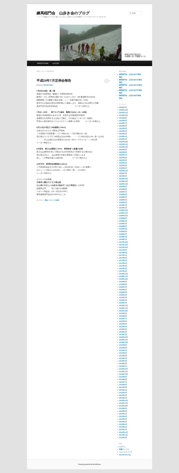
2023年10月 (123, 115)
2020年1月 (123, 176)
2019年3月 (123, 202)
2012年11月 (123, 403)
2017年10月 (123, 247)
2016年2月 (123, 300)
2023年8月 (123, 121)
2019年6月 (123, 194)
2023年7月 (123, 123)
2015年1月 (123, 334)
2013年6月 (123, 385)
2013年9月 (123, 377)
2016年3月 (123, 297)
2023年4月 (123, 131)
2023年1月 (123, 139)
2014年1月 (123, 366)
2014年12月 (123, 337)
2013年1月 (123, 398)
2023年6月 (123, 126)
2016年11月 (123, 276)
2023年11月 (123, 113)
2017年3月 (123, 266)
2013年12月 (123, 369)
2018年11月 (123, 213)
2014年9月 (123, 345)
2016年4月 (123, 295)
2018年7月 (123, 224)
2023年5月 (123, 128)
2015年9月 (123, 313)
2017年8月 (123, 253)
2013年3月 (123, 393)
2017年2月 (123, 268)
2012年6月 (123, 416)
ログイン (122, 447)
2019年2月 (123, 205)
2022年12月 (123, 142)
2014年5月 (123, 356)
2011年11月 (123, 435)
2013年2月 (123, 395)
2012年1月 (123, 429)
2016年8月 (123, 284)
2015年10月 (123, 311)
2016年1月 (123, 303)
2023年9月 (123, 118)
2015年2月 (123, 332)
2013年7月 (123, 382)
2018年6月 (123, 226)
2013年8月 (123, 379)
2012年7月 (123, 414)
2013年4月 (123, 390)
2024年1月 (123, 107)
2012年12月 (123, 400)
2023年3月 (123, 134)
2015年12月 (123, 305)
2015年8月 (123, 316)
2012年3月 (123, 424)
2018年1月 (123, 239)
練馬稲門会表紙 (43, 63)
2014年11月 (123, 340)
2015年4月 (123, 327)
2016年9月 (123, 282)
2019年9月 (123, 187)
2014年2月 (123, 363)
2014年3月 (123, 361)
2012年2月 (123, 427)
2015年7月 (123, 319)
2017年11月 (123, 245)
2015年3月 (123, 329)
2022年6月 (123, 158)
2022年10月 (123, 147)
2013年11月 (123, 371)
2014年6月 (123, 353)
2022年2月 (123, 168)
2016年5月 (123, 292)
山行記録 (55, 63)
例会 (46, 200)
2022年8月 (123, 152)
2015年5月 (123, 324)
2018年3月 (123, 234)
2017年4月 (123, 263)
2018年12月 (123, 210)
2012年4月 (123, 422)
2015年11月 (123, 308)
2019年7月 (123, 192)
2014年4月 (123, 358)
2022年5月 (123, 160)
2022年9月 (123, 150)
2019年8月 (123, 189)
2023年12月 (123, 110)
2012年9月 (123, 408)
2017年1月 (123, 271)
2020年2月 (123, 173)
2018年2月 (123, 237)
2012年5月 (123, 419)
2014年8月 (123, 348)
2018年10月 (123, 216)
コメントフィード (125, 452)
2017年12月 (123, 242)
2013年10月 (123, 374)
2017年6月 (123, 258)
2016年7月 (123, 287)
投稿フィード (124, 449)
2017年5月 (123, 260)
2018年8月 (123, 221)
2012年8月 (123, 411)
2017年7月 (123, 255)
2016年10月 (123, 279)
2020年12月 (123, 171)
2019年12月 (123, 179)
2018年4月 (123, 231)
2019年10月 (123, 184)
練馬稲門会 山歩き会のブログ (63, 13)
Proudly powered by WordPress (89, 464)
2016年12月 (123, 274)
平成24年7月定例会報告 (54, 80)
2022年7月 (123, 155)
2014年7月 (123, 350)
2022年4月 (123, 163)
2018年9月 (123, 218)
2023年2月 (123, 136)
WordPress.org (125, 455)
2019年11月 (123, 181)
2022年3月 (123, 165)
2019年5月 (123, 197)
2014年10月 (123, 342)
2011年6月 (123, 437)
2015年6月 (123, 321)
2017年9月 (123, 250)
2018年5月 (123, 229)
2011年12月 (123, 432)
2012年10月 (123, 406)
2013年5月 (123, 387)
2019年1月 (123, 208)
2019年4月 (123, 200)
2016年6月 (123, 290)
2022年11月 (123, 144)
